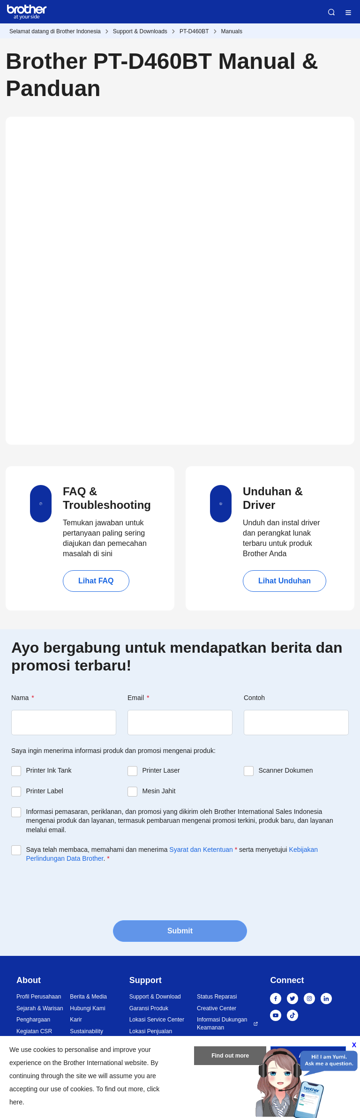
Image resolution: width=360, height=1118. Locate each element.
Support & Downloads (140, 31)
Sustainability (86, 1031)
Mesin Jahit (159, 791)
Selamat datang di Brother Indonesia (55, 31)
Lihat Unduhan (284, 581)
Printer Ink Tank (49, 770)
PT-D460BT (194, 31)
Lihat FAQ (96, 581)
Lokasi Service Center (156, 1019)
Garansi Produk (148, 1008)
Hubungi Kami (87, 1008)
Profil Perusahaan (38, 996)
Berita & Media (88, 996)
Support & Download (155, 996)
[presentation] (82, 890)
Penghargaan (33, 1019)
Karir (76, 1019)
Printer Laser (161, 770)
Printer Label (44, 791)
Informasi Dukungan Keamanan (222, 1023)
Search (331, 12)
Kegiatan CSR (34, 1031)
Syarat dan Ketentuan (200, 849)
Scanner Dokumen (286, 770)
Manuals (231, 31)
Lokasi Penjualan (150, 1031)
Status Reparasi (217, 996)
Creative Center (216, 1008)
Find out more (230, 1055)
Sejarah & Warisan (39, 1008)
